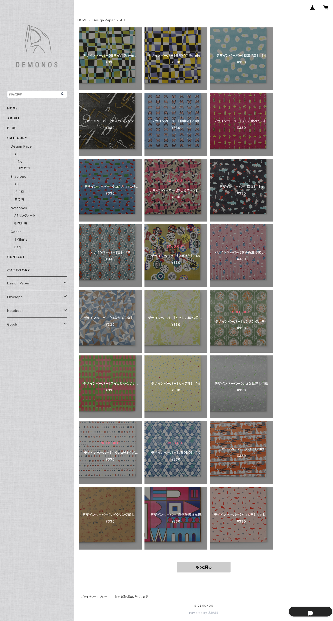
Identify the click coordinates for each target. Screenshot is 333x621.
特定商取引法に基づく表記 (132, 596)
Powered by (203, 612)
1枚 (20, 162)
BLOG (12, 128)
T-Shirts (20, 239)
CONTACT (16, 257)
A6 (16, 184)
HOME (82, 20)
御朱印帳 (21, 223)
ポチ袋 (19, 192)
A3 (16, 154)
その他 (19, 199)
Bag (17, 247)
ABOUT (13, 118)
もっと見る (203, 567)
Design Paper (104, 20)
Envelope (18, 176)
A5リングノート (25, 215)
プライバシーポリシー (94, 596)
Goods (16, 232)
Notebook (19, 208)
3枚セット (25, 168)
